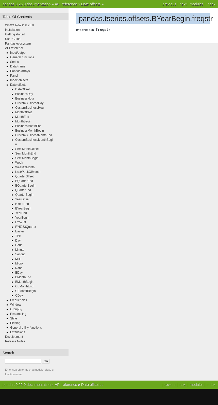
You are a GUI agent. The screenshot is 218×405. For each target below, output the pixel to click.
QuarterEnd (23, 190)
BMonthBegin (24, 282)
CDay (19, 295)
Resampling (18, 314)
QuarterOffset (24, 176)
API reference (66, 4)
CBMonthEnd (24, 286)
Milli (18, 259)
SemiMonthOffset (27, 149)
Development (14, 337)
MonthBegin (23, 121)
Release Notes (15, 341)
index (211, 4)
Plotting (15, 323)
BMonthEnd (23, 277)
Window (15, 304)
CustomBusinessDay (29, 103)
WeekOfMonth (25, 167)
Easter (19, 231)
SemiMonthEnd (25, 153)
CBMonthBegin (25, 291)
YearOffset (22, 199)
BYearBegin (23, 208)
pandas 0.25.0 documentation (27, 4)
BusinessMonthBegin (29, 130)
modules (196, 4)
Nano (19, 268)
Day (18, 240)
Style (13, 318)
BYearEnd (22, 204)
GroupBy (16, 309)
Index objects (19, 80)
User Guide (13, 39)
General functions (22, 57)
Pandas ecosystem (18, 43)
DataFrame (17, 66)
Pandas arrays (20, 71)
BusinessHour (24, 98)
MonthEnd (22, 117)
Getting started (15, 34)
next (182, 4)
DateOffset (22, 89)
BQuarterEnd (24, 181)
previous (169, 4)
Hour (18, 245)
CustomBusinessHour (30, 107)
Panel (14, 75)
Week (19, 162)
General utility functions (26, 327)
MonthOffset (23, 112)
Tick (18, 236)
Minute (19, 250)
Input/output (18, 52)
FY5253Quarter (25, 227)
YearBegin (22, 217)
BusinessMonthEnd (28, 126)
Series (14, 62)
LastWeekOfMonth (27, 172)
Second (20, 254)
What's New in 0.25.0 (19, 25)
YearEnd (21, 213)
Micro (19, 263)
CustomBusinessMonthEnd (33, 135)
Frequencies (18, 300)
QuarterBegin (24, 195)
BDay (19, 272)
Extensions (17, 332)
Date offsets (91, 4)
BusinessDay (24, 94)
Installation (12, 30)
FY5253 (20, 222)
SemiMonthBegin (26, 158)
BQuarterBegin (25, 185)
